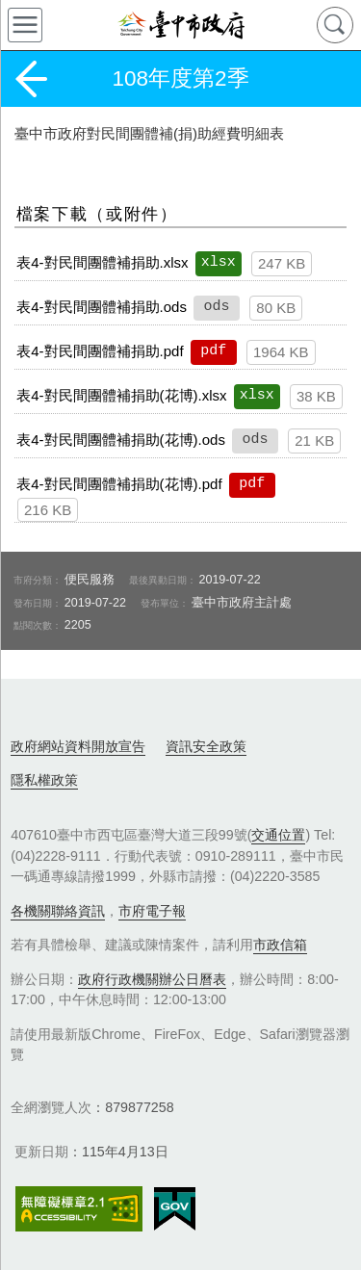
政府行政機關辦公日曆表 (152, 979)
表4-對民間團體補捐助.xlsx (102, 262)
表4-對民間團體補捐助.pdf (99, 351)
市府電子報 (152, 911)
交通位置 (278, 834)
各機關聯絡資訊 (58, 911)
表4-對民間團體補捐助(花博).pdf (118, 484)
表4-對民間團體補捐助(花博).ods (120, 439)
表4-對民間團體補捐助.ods (101, 306)
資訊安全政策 (206, 746)
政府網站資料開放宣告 (78, 746)
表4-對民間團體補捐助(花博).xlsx (121, 395)
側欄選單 (25, 25)
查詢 (335, 25)
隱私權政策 (44, 780)
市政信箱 (280, 944)
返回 (31, 79)
